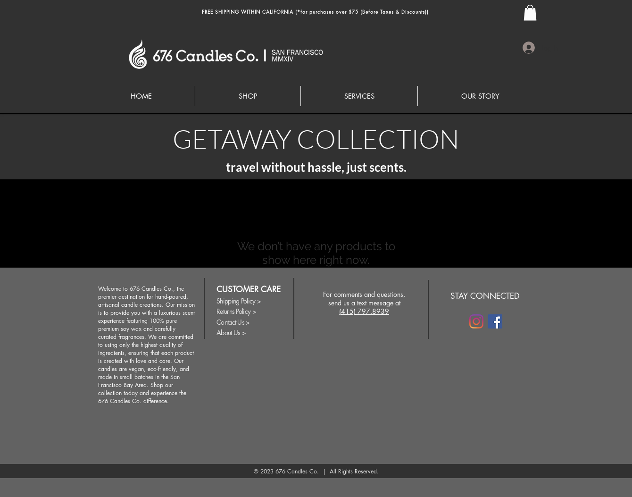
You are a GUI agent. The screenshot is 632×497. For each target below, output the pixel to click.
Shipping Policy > (238, 300)
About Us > (231, 332)
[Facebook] (495, 321)
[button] (530, 12)
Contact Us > (233, 322)
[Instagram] (476, 321)
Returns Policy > (236, 311)
